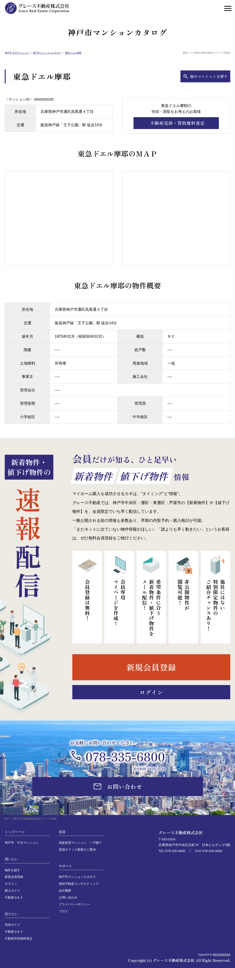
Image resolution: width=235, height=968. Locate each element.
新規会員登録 (14, 877)
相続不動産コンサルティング (79, 883)
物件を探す (12, 870)
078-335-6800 (125, 756)
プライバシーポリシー (74, 904)
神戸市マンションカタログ (47, 52)
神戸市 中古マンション (17, 52)
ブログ (63, 911)
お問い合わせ (68, 897)
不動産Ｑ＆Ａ (14, 897)
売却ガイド (12, 924)
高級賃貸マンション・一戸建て (80, 842)
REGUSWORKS (221, 954)
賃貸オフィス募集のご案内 (77, 849)
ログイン (11, 883)
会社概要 (65, 890)
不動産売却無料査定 (18, 938)
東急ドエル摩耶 (73, 52)
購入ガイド (12, 890)
